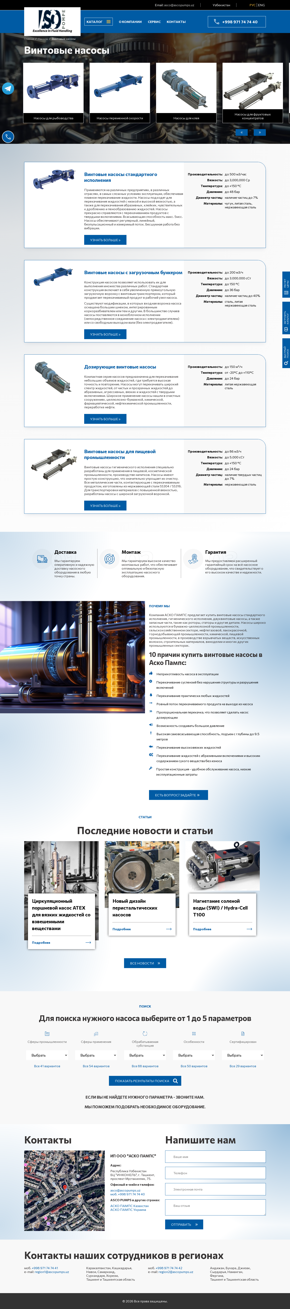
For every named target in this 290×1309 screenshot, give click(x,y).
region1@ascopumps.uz (52, 1272)
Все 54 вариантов (96, 1066)
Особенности (194, 1036)
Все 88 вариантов (145, 1066)
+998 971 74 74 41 (45, 1268)
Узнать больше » (105, 240)
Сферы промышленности (47, 1036)
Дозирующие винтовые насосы (120, 366)
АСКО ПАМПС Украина (128, 1209)
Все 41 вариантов (47, 1066)
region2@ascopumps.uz (175, 1272)
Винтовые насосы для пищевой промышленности (120, 454)
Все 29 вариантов (243, 1066)
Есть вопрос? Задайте (175, 795)
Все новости (142, 963)
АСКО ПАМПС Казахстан (129, 1206)
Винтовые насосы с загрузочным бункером (133, 272)
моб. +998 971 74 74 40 (127, 1194)
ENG (261, 5)
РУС (253, 5)
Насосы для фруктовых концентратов (253, 116)
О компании (130, 22)
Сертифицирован (243, 1036)
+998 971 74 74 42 (169, 1268)
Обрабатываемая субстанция (145, 1038)
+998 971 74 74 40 (240, 21)
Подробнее (41, 942)
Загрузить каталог (286, 317)
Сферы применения (96, 1036)
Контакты (176, 22)
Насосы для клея (186, 118)
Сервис (154, 22)
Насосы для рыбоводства (53, 118)
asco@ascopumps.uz (179, 5)
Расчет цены (286, 283)
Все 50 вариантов (194, 1066)
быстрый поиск (286, 352)
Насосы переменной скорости (120, 118)
